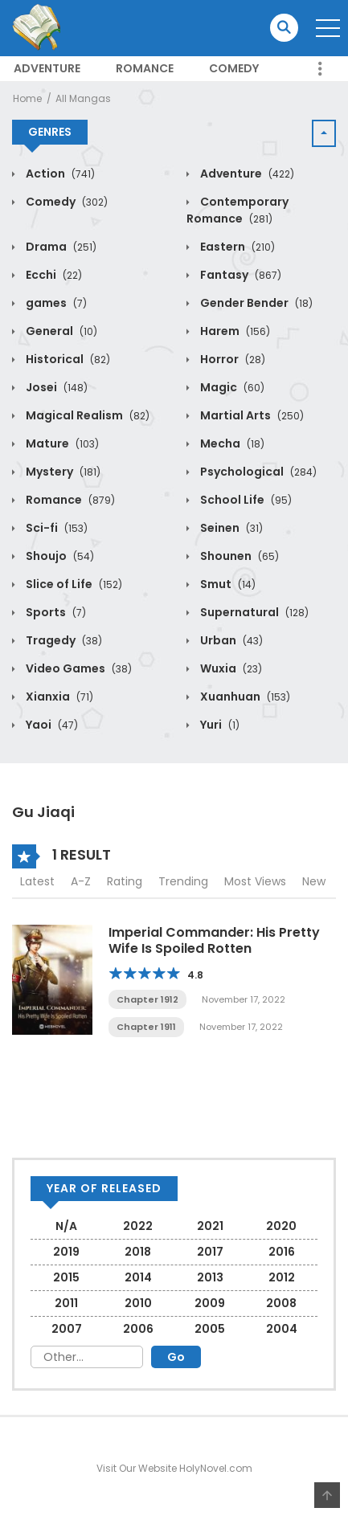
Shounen (238, 556)
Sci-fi (55, 528)
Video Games (77, 668)
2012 (281, 1277)
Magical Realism (86, 415)
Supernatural (253, 612)
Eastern (236, 247)
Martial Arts (251, 415)
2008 (281, 1303)
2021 (210, 1226)
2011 (66, 1303)
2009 (209, 1303)
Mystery (61, 472)
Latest (37, 881)
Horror (231, 359)
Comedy (234, 68)
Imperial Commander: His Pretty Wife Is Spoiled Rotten (214, 940)
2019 (66, 1252)
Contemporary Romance (237, 210)
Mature (61, 443)
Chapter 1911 (146, 1026)
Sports (54, 612)
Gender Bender (255, 303)
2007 (66, 1329)
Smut (227, 584)
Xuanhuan (244, 697)
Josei (55, 387)
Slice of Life (72, 584)
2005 (209, 1329)
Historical (66, 359)
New (313, 881)
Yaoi (50, 725)
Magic (231, 387)
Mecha (231, 443)
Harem (234, 331)
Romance (145, 68)
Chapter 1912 (147, 999)
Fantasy (239, 275)
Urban (230, 640)
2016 (281, 1252)
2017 (210, 1252)
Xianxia (58, 697)
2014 (138, 1277)
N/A (66, 1226)
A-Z (81, 881)
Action (59, 173)
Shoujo (58, 556)
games (55, 303)
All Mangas (83, 98)
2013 (210, 1277)
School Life (245, 500)
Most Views (255, 881)
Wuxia (230, 668)
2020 (281, 1226)
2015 (66, 1277)
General (60, 331)
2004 (281, 1329)
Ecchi (52, 275)
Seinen (230, 528)
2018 (138, 1252)
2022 (138, 1226)
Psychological (257, 472)
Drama (59, 247)
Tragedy (62, 640)
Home (27, 98)
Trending (183, 881)
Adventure (47, 68)
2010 (138, 1303)
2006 (138, 1329)
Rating (124, 881)
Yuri (219, 725)
